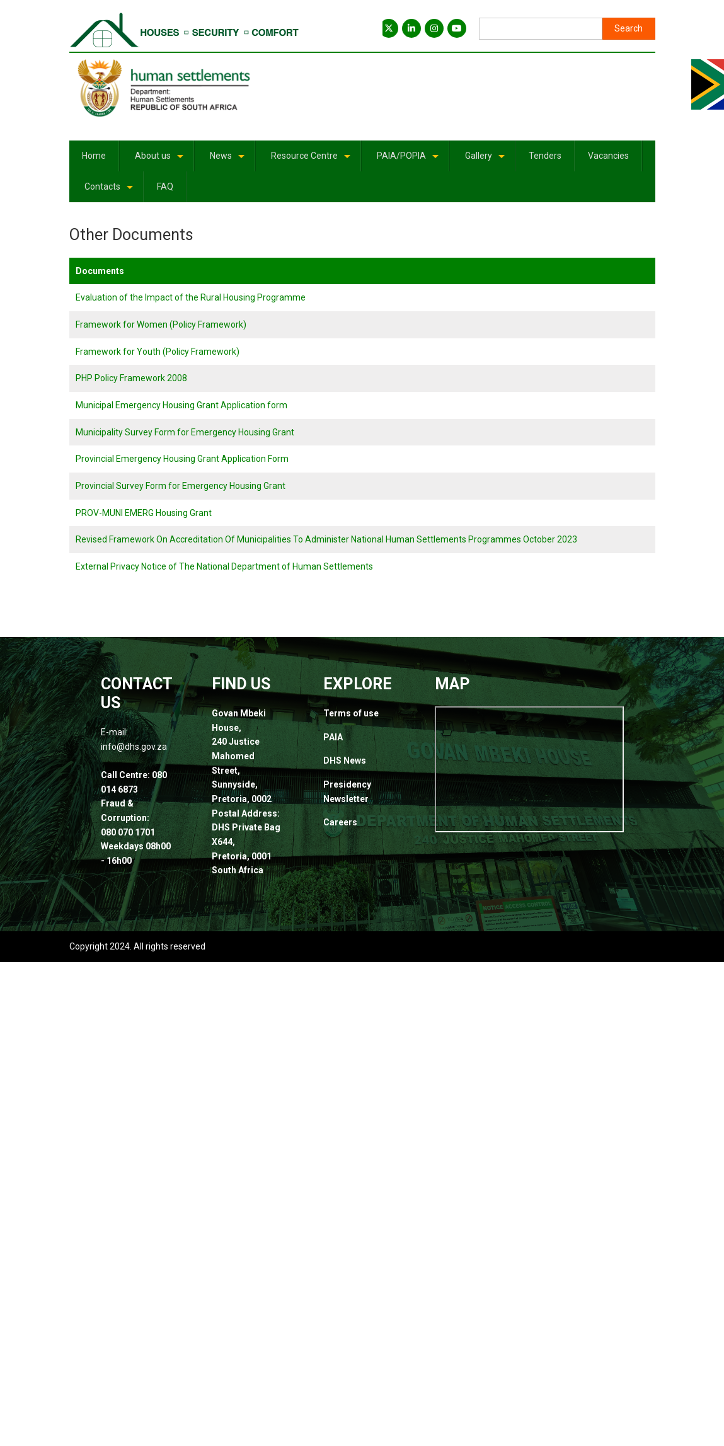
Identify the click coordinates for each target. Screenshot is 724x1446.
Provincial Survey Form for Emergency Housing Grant (180, 486)
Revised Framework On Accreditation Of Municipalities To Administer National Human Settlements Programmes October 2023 (326, 539)
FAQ (165, 186)
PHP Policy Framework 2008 (131, 378)
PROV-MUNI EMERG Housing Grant (144, 513)
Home (94, 156)
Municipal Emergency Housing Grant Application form (181, 405)
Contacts (109, 191)
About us (160, 160)
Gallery (486, 160)
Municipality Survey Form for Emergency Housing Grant (185, 432)
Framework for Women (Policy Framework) (161, 324)
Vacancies (608, 156)
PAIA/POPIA (408, 160)
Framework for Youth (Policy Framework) (157, 352)
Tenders (545, 156)
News (228, 160)
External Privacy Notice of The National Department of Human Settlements (224, 566)
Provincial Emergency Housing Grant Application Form (182, 459)
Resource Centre (311, 160)
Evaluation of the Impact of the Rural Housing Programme (191, 297)
